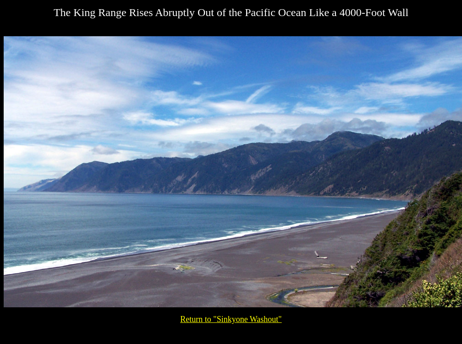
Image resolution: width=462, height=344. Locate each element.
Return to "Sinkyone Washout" (230, 319)
